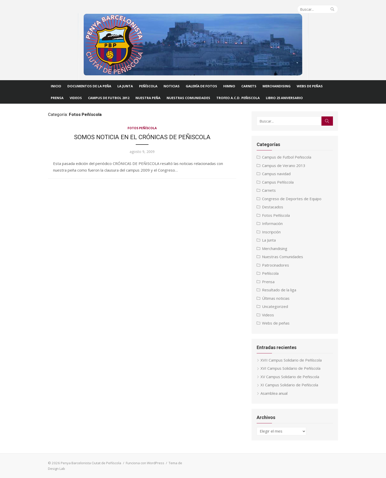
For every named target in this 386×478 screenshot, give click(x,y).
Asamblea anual (274, 393)
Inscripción (271, 231)
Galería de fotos (201, 86)
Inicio (56, 86)
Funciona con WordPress (144, 463)
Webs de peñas (276, 323)
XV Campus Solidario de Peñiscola (290, 376)
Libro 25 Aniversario (284, 97)
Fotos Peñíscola (142, 128)
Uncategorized (275, 306)
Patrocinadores (275, 265)
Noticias (172, 86)
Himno (229, 86)
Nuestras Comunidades (282, 256)
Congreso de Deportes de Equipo (292, 198)
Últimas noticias (276, 298)
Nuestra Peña (147, 97)
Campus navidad (276, 173)
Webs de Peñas (310, 86)
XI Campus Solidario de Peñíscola (289, 384)
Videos (76, 97)
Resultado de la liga (279, 289)
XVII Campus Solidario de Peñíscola (291, 360)
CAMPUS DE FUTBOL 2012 (108, 97)
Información (272, 223)
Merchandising (277, 86)
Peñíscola (148, 86)
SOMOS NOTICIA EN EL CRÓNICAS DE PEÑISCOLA (142, 137)
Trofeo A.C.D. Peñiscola (238, 97)
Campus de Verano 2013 (284, 165)
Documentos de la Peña (89, 86)
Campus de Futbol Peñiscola (287, 157)
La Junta (125, 86)
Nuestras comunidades (188, 97)
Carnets (248, 86)
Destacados (272, 206)
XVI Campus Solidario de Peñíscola (291, 368)
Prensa (57, 97)
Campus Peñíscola (278, 182)
